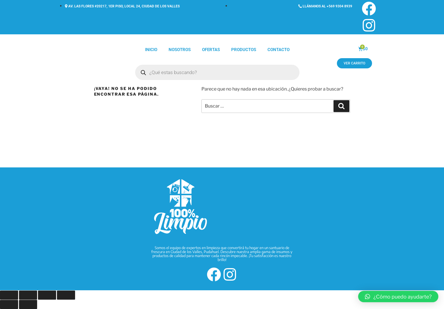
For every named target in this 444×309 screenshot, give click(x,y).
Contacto (278, 49)
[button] (398, 296)
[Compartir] (47, 295)
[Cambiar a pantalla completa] (28, 295)
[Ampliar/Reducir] (9, 295)
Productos (243, 49)
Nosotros (180, 49)
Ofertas (211, 49)
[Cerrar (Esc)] (66, 295)
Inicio (151, 49)
